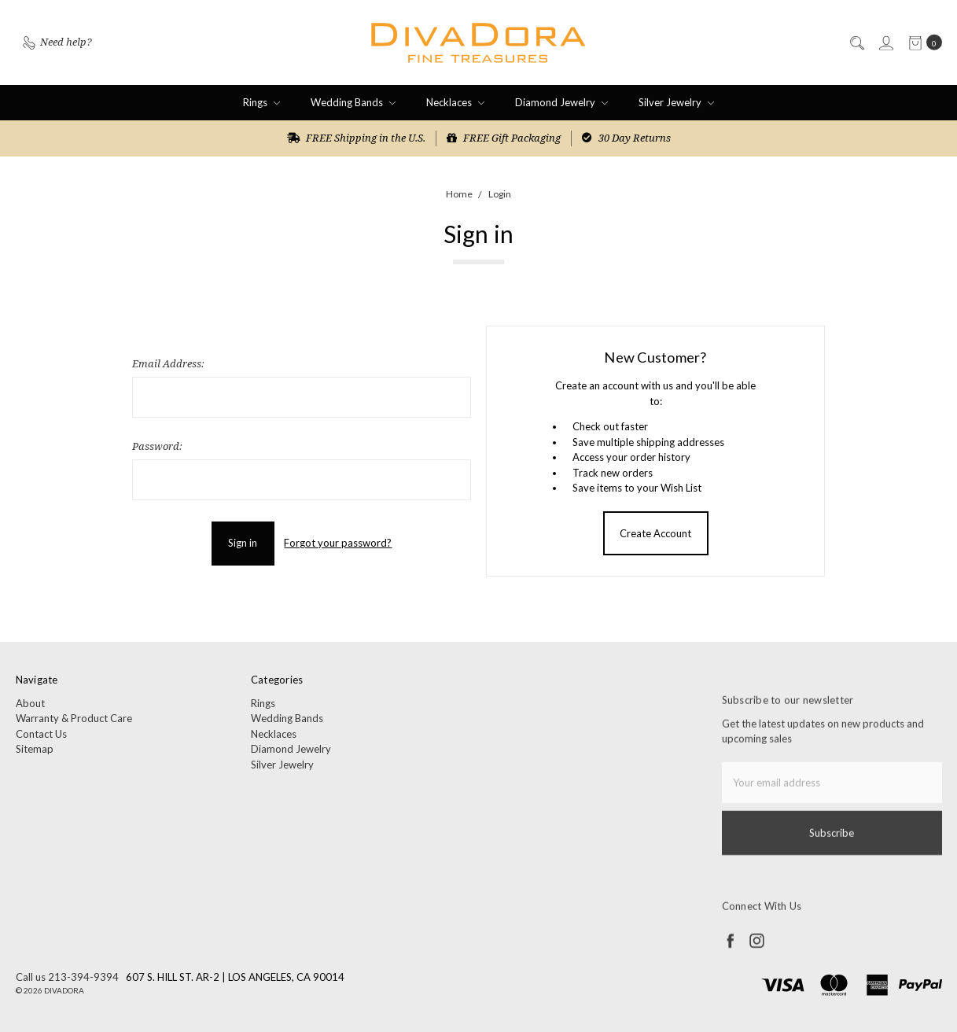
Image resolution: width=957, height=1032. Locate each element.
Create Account (655, 533)
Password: (157, 446)
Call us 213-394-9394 (67, 977)
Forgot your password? (338, 542)
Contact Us (41, 739)
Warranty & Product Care (74, 724)
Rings (261, 102)
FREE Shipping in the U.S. (356, 138)
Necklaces (455, 102)
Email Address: (168, 363)
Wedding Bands (353, 102)
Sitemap (34, 755)
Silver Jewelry (676, 102)
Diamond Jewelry (561, 102)
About (30, 708)
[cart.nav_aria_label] (921, 42)
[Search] (856, 43)
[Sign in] (885, 43)
